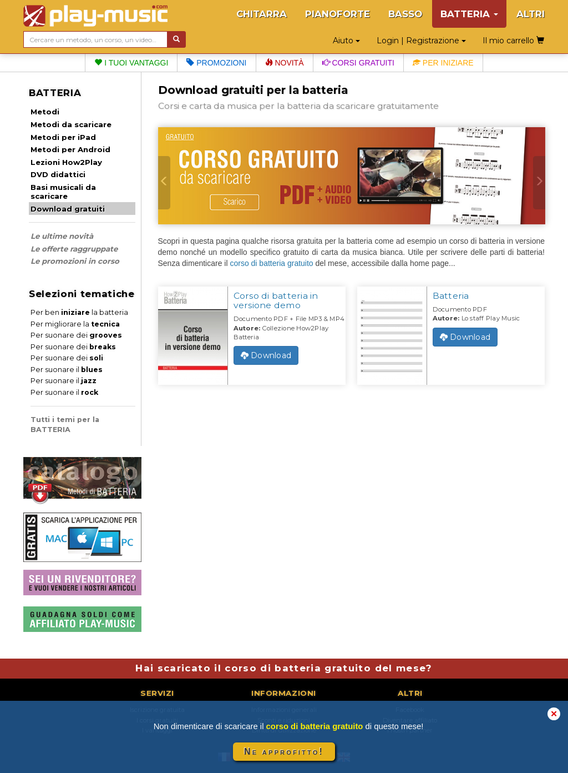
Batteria (451, 295)
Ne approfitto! (284, 751)
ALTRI (530, 13)
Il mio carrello (513, 41)
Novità (284, 62)
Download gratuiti (68, 208)
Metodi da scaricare (71, 124)
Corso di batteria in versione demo (276, 300)
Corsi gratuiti (358, 62)
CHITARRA (261, 13)
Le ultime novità (62, 236)
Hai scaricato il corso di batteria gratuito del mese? (283, 668)
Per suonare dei (76, 335)
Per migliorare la (75, 324)
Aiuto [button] (346, 41)
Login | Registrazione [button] (421, 41)
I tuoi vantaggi (131, 62)
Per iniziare (443, 62)
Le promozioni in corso (75, 261)
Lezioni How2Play (66, 162)
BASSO (405, 13)
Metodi (45, 111)
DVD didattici (58, 174)
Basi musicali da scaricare (63, 191)
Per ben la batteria (79, 312)
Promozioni (216, 62)
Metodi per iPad (63, 137)
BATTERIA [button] (469, 13)
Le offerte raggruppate (74, 248)
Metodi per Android (70, 149)
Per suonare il (67, 369)
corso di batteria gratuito (271, 263)
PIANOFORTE (337, 13)
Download (266, 355)
